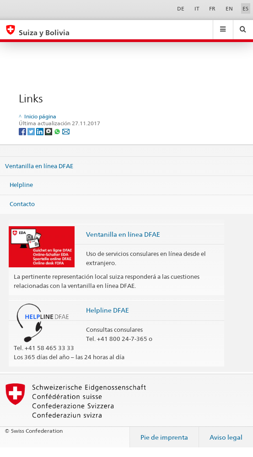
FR (212, 8)
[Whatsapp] (58, 131)
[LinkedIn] (40, 131)
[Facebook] (23, 131)
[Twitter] (31, 131)
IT (196, 8)
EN (229, 8)
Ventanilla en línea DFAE (39, 165)
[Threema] (49, 131)
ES (245, 8)
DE (180, 8)
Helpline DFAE (107, 310)
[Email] (66, 131)
